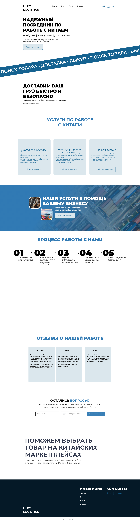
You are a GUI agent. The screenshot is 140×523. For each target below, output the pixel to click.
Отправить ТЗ (35, 169)
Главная (55, 6)
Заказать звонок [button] (33, 47)
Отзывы (80, 6)
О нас (63, 6)
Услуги (71, 6)
